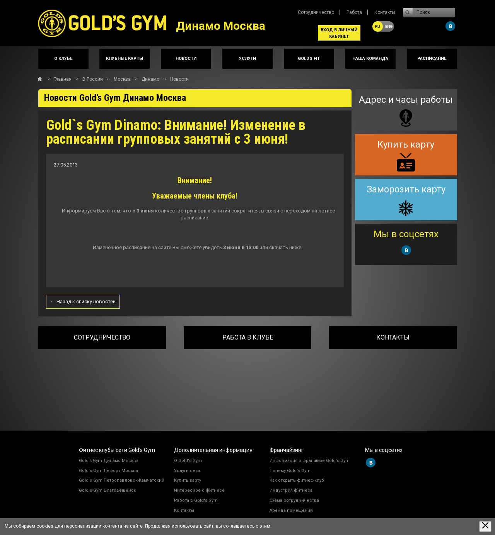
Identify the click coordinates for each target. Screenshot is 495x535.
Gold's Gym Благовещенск (107, 490)
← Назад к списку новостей (83, 301)
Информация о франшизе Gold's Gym (310, 460)
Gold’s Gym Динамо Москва (108, 460)
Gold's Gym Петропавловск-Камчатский (121, 480)
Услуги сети (187, 470)
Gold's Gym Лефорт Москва (108, 470)
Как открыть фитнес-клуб (297, 480)
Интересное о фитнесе (199, 490)
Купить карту (187, 480)
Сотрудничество (316, 12)
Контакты (384, 12)
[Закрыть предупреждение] (485, 526)
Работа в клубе (247, 337)
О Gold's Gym (188, 460)
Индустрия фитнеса (291, 490)
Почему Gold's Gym (290, 470)
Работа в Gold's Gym (196, 500)
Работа (354, 12)
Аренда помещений (291, 510)
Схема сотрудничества (294, 500)
